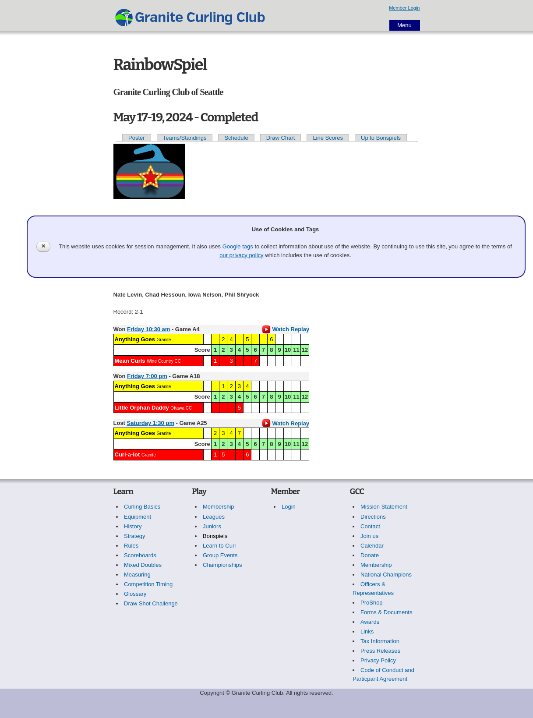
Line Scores (328, 137)
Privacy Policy (378, 660)
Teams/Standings (185, 137)
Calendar (372, 545)
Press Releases (380, 650)
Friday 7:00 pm (147, 376)
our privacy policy (241, 255)
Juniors (212, 526)
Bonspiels (215, 536)
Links (367, 631)
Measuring (137, 574)
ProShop (371, 602)
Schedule (236, 137)
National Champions (386, 574)
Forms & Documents (386, 612)
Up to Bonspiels (381, 137)
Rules (131, 545)
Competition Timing (148, 584)
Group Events (220, 555)
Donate (369, 555)
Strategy (134, 536)
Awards (369, 622)
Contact (370, 526)
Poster (136, 137)
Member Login (404, 8)
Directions (373, 516)
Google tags (237, 246)
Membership (218, 506)
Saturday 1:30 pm (150, 423)
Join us (369, 536)
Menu (404, 25)
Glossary (135, 594)
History (132, 526)
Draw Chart (280, 137)
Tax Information (379, 641)
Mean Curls (130, 360)
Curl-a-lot (127, 454)
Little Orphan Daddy (142, 407)
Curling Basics (142, 506)
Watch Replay (285, 329)
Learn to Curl (219, 545)
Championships (222, 565)
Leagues (214, 516)
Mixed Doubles (143, 565)
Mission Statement (383, 506)
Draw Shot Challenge (151, 603)
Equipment (137, 516)
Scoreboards (140, 555)
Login (289, 506)
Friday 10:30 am (148, 329)
